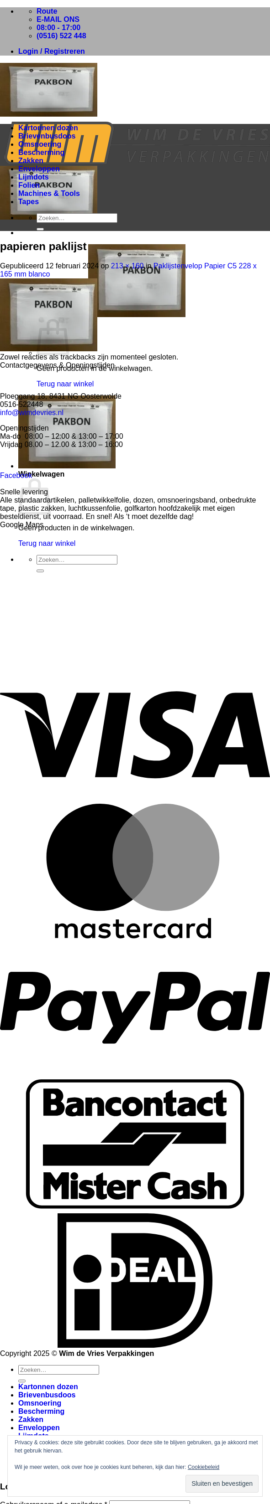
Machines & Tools (49, 193)
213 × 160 (127, 266)
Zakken (30, 160)
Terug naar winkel (65, 384)
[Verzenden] (40, 229)
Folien (29, 185)
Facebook (16, 475)
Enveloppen (39, 169)
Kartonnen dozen (48, 128)
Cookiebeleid (203, 1467)
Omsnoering (39, 144)
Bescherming (41, 152)
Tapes (28, 201)
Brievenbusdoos (46, 136)
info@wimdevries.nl (32, 412)
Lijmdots (33, 177)
